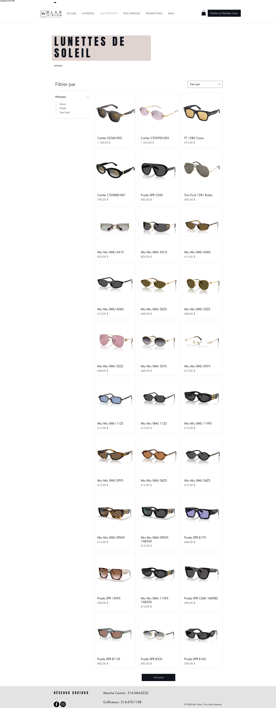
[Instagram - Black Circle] (63, 704)
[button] (203, 12)
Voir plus (158, 677)
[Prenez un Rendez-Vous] (224, 13)
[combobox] (205, 84)
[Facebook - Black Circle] (56, 704)
